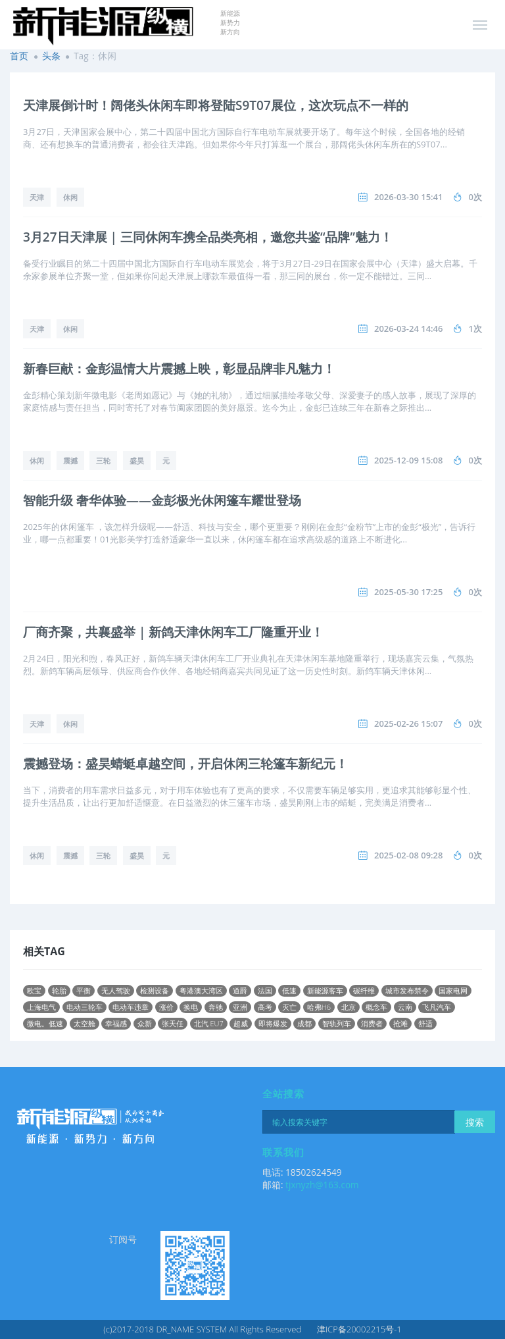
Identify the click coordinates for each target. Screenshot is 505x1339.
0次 (475, 197)
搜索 (475, 1122)
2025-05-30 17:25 (408, 592)
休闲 (70, 197)
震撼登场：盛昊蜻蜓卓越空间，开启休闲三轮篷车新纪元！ (185, 763)
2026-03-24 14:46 (408, 328)
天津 (37, 197)
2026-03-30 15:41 (408, 197)
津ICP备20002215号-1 (359, 1329)
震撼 (70, 460)
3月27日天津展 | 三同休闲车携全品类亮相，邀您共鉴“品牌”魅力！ (208, 237)
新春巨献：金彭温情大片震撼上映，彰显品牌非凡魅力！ (179, 368)
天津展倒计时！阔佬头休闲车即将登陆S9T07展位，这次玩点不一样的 (215, 105)
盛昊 (137, 460)
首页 (19, 55)
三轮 (103, 460)
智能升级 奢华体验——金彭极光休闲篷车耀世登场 (162, 500)
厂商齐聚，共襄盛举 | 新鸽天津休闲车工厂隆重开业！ (173, 632)
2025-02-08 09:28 (408, 855)
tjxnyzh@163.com (322, 1184)
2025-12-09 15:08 (408, 460)
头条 (51, 55)
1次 (475, 328)
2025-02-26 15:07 (408, 723)
